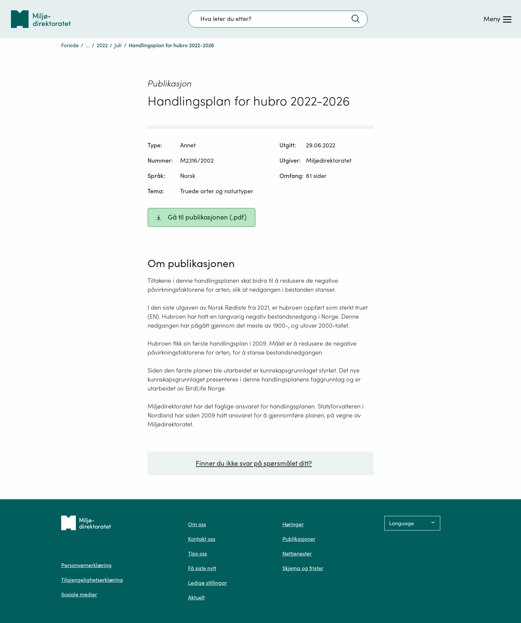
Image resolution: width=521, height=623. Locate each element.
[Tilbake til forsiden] (41, 19)
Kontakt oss (201, 539)
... (88, 45)
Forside (70, 45)
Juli (118, 45)
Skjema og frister (302, 568)
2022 (102, 45)
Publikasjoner (298, 539)
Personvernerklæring (86, 565)
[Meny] (497, 19)
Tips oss (197, 553)
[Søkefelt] (277, 19)
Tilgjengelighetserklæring (92, 579)
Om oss (197, 524)
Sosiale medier (79, 594)
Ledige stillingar (207, 582)
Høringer (293, 524)
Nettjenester (297, 553)
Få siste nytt (202, 568)
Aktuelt (196, 597)
